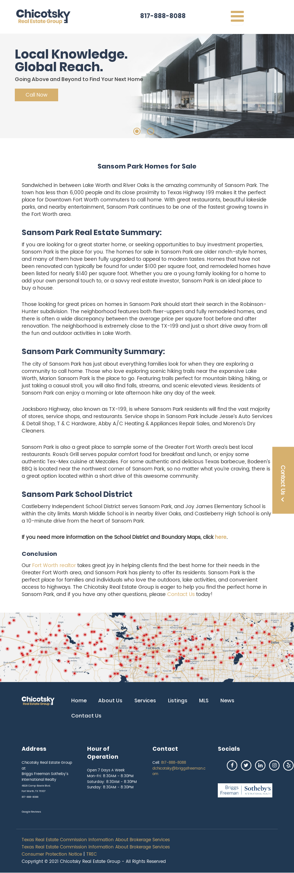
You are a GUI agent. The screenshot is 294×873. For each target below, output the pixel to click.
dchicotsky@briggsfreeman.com (179, 771)
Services (145, 700)
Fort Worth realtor (54, 565)
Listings (177, 700)
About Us (110, 700)
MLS (203, 700)
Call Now (36, 95)
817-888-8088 (163, 16)
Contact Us (181, 594)
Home (79, 700)
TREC (91, 854)
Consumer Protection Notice (52, 854)
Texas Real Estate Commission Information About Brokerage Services (96, 839)
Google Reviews (31, 812)
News (227, 700)
